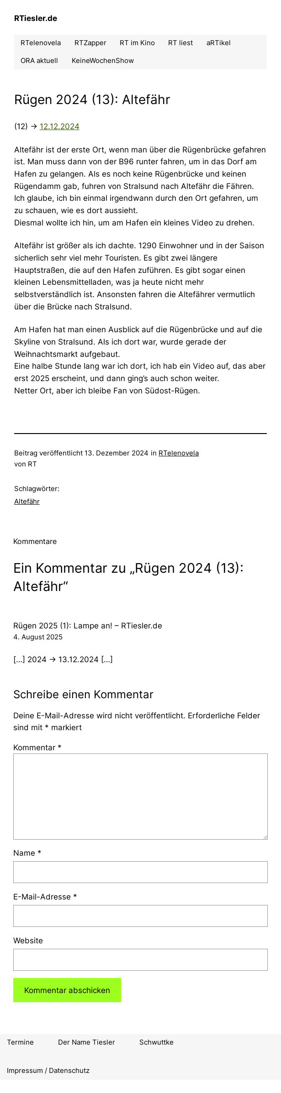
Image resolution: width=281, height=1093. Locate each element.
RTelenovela (179, 453)
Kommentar (37, 747)
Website (28, 940)
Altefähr (27, 501)
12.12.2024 (60, 126)
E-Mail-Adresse (45, 896)
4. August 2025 (38, 637)
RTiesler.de (35, 18)
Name (27, 853)
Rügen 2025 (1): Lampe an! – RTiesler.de (87, 625)
